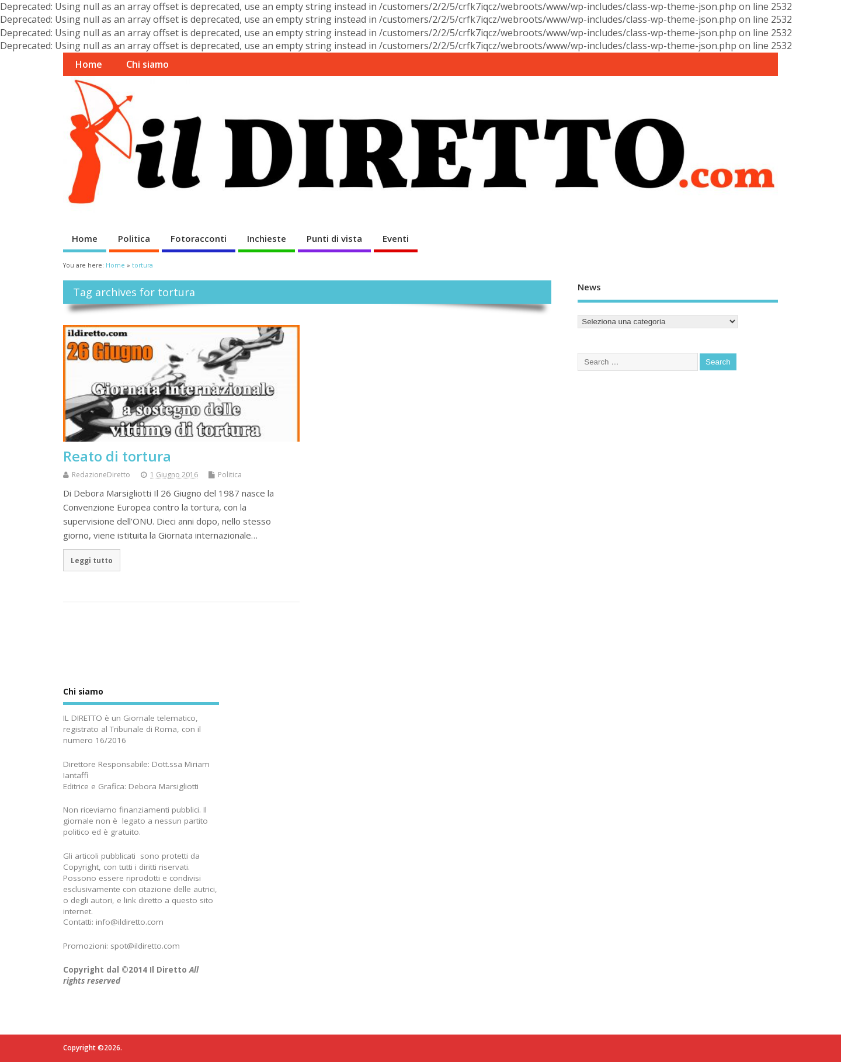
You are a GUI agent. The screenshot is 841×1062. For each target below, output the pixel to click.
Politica (134, 238)
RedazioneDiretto (101, 475)
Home (88, 64)
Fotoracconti (199, 238)
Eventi (396, 238)
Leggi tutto (92, 560)
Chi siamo (147, 64)
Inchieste (266, 238)
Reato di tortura (117, 456)
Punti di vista (334, 238)
